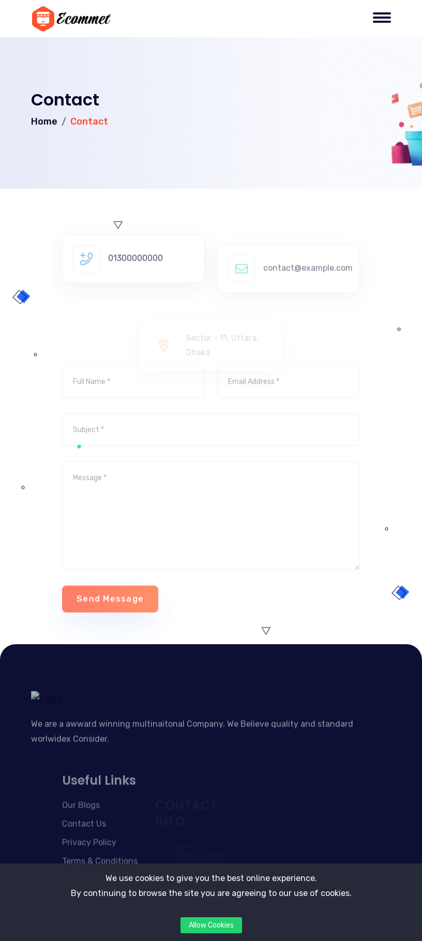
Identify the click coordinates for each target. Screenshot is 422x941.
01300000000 (135, 274)
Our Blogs (81, 822)
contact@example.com (308, 286)
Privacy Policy (89, 859)
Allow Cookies (211, 925)
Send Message (110, 614)
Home (44, 121)
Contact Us (84, 840)
